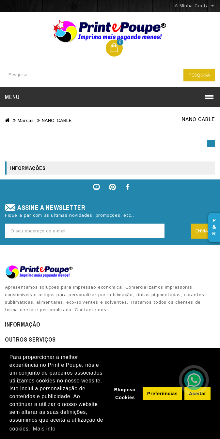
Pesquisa (199, 75)
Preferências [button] (162, 393)
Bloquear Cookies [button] (125, 393)
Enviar (203, 231)
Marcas (26, 120)
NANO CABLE (57, 120)
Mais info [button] (44, 428)
